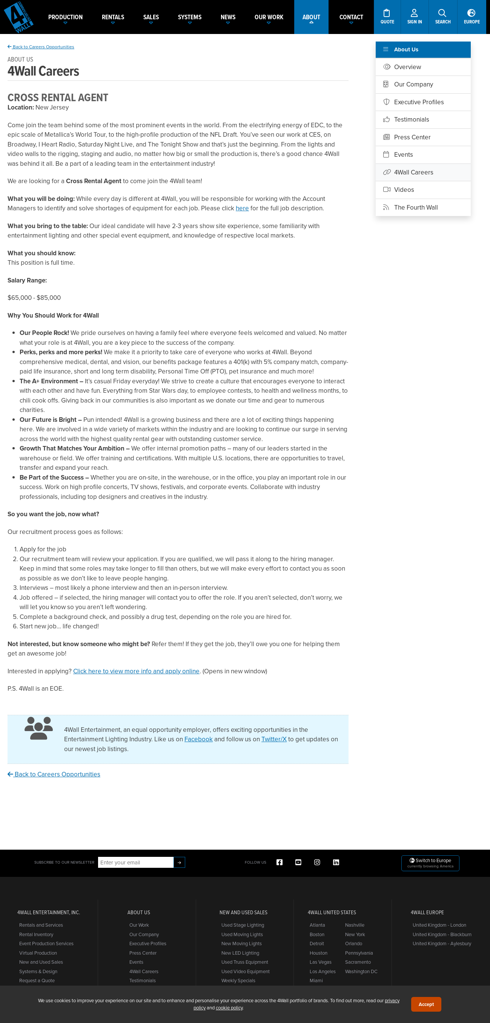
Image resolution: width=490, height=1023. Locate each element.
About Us (400, 49)
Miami (316, 980)
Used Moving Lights (242, 934)
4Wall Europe (427, 912)
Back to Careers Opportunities (41, 46)
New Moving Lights (241, 943)
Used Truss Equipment (244, 961)
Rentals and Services (41, 924)
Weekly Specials (238, 980)
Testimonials (406, 119)
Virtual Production (38, 952)
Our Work (139, 924)
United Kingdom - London (439, 924)
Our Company (408, 84)
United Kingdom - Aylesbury (442, 943)
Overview (402, 66)
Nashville (354, 924)
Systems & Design (38, 971)
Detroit (317, 943)
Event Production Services (46, 943)
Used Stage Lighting (242, 924)
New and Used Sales (41, 961)
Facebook (198, 739)
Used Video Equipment (245, 971)
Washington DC (361, 971)
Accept (426, 1004)
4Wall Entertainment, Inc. (48, 912)
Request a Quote (37, 980)
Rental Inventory (36, 934)
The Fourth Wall (410, 207)
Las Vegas (321, 961)
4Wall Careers (408, 172)
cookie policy (229, 1007)
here (242, 208)
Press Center (407, 137)
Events (398, 154)
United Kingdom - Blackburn (442, 934)
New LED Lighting (240, 952)
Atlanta (317, 924)
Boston (317, 934)
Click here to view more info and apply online (136, 671)
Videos (398, 189)
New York (355, 934)
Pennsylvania (359, 952)
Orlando (353, 943)
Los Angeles (323, 971)
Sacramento (358, 961)
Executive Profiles (413, 101)
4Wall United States (332, 912)
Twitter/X (274, 739)
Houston (318, 952)
